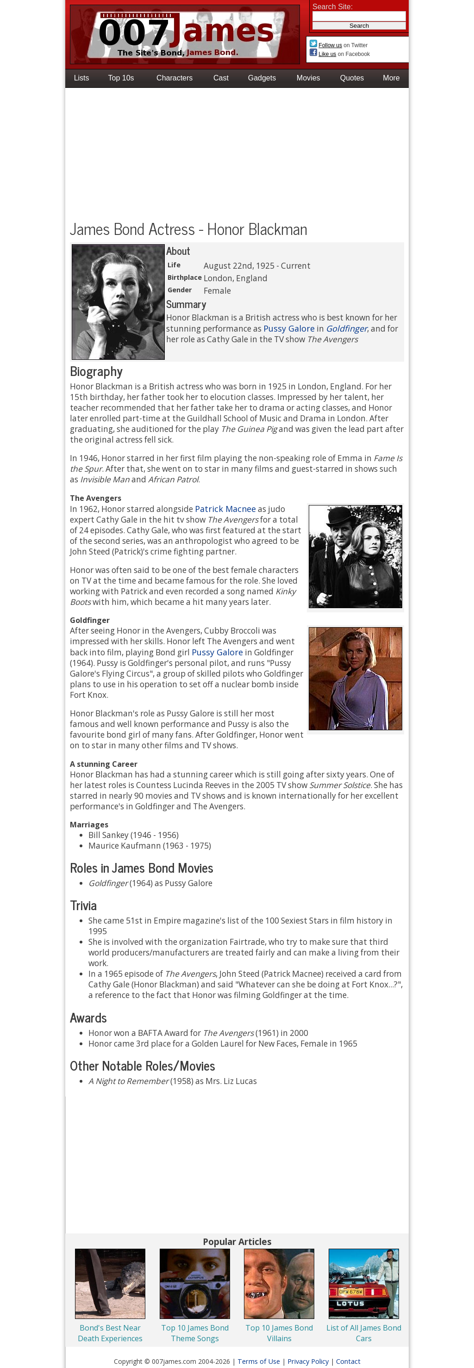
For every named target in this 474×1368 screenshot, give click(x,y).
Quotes (352, 78)
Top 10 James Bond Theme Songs (195, 1333)
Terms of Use (258, 1361)
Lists (81, 78)
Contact (348, 1361)
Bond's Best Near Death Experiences (110, 1333)
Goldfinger (346, 328)
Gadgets (262, 78)
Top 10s (121, 78)
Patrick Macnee (225, 508)
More (391, 78)
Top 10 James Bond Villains (279, 1333)
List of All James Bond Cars (363, 1333)
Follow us (330, 45)
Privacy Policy (308, 1361)
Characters (174, 78)
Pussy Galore (289, 328)
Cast (221, 78)
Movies (308, 78)
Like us (327, 54)
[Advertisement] (237, 155)
